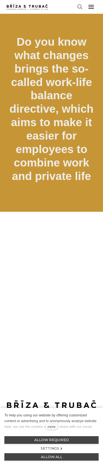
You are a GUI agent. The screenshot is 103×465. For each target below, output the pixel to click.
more (51, 427)
